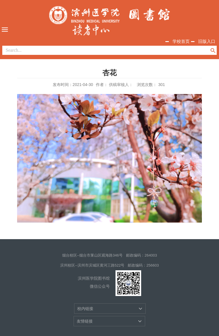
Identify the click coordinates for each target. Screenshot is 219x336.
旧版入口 (206, 41)
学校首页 (181, 41)
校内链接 (85, 308)
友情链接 (85, 321)
